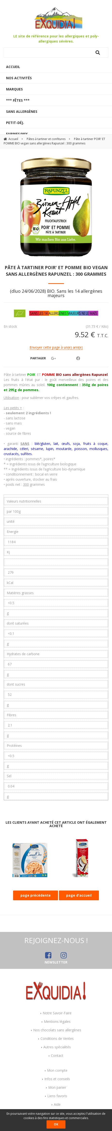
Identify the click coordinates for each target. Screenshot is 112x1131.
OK (56, 1124)
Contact (57, 1055)
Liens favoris (57, 1096)
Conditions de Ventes (57, 1038)
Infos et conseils (57, 1079)
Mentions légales (57, 1021)
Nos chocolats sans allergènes (57, 1030)
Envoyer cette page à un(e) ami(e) (56, 347)
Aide (57, 1104)
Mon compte (57, 1070)
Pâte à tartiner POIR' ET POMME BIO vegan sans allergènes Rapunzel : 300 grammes (56, 271)
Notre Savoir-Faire (57, 1013)
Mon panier (57, 1087)
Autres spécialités (57, 1047)
